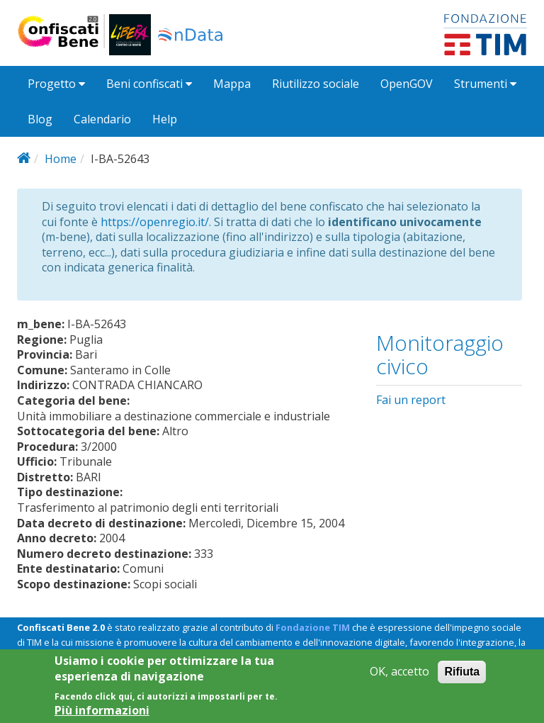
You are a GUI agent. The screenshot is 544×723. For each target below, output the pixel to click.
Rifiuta (462, 677)
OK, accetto (399, 676)
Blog (40, 119)
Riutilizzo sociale (315, 83)
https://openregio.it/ (155, 222)
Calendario (102, 119)
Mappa (232, 83)
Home (60, 159)
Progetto (56, 83)
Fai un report (411, 400)
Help (164, 119)
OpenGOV (406, 83)
